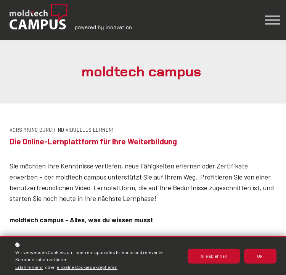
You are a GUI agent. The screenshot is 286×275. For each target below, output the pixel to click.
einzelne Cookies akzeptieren (87, 267)
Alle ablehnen (214, 256)
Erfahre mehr (29, 267)
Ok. (260, 256)
